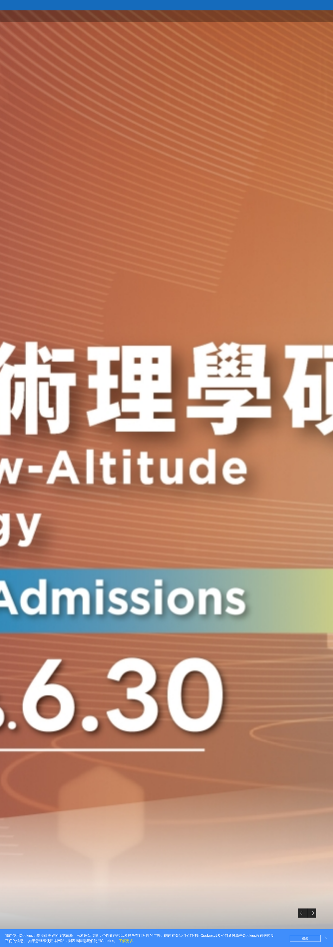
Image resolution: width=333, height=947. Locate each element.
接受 (305, 938)
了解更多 (126, 941)
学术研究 (292, 16)
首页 (217, 16)
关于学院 (236, 16)
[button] (302, 913)
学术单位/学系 (264, 16)
